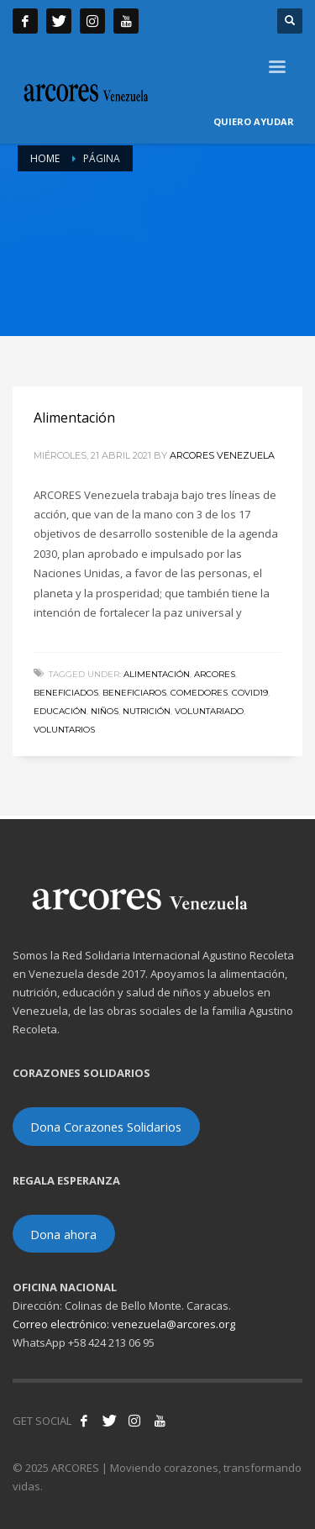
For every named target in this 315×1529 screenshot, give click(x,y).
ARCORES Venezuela (222, 455)
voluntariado (209, 711)
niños (104, 711)
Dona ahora (63, 1234)
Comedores (199, 692)
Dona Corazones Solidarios (105, 1126)
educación (60, 711)
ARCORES (214, 674)
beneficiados (66, 692)
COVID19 (250, 692)
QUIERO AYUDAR (253, 125)
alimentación (156, 674)
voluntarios (64, 729)
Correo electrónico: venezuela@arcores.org (124, 1324)
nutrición (147, 711)
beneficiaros (134, 692)
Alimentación (74, 417)
